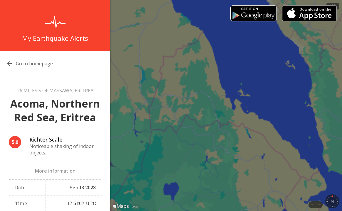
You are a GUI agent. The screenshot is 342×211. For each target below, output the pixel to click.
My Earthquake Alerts (55, 38)
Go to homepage (34, 63)
